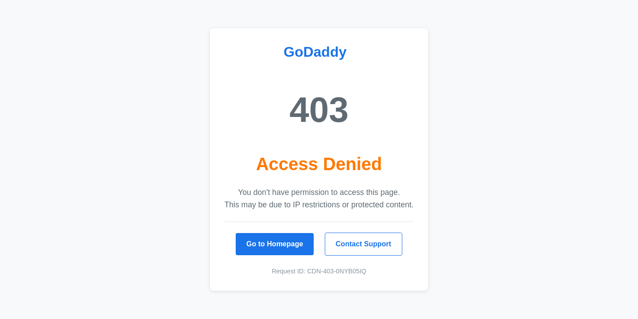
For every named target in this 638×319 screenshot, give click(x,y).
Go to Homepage (274, 244)
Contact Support (363, 244)
